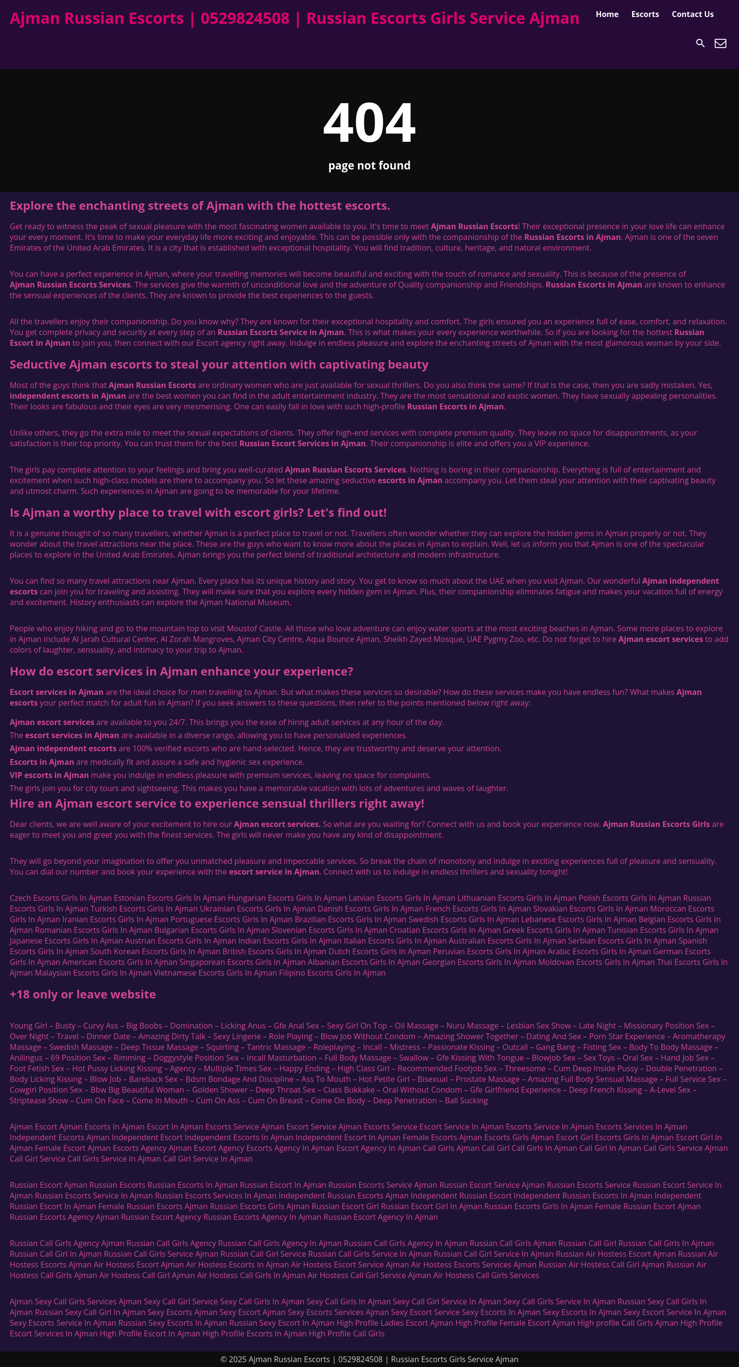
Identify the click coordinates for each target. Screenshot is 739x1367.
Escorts (645, 14)
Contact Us (693, 14)
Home (607, 14)
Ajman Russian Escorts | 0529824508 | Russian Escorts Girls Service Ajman (295, 17)
